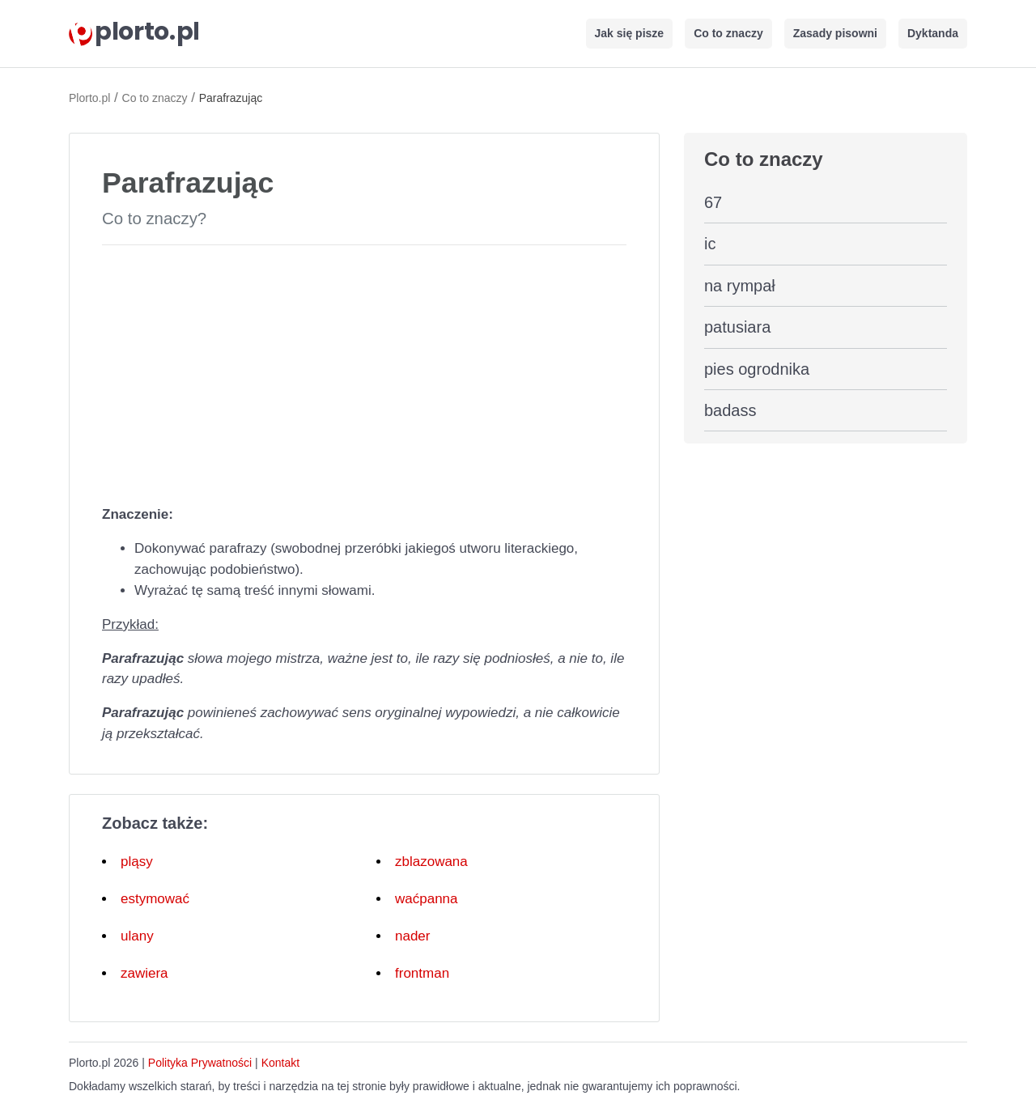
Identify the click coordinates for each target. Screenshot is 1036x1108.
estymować (155, 898)
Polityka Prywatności (200, 1062)
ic (709, 244)
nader (412, 936)
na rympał (739, 286)
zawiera (144, 973)
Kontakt (280, 1062)
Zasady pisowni (835, 33)
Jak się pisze (629, 33)
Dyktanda (932, 33)
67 (713, 202)
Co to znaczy (728, 33)
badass (730, 410)
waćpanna (426, 898)
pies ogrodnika (756, 369)
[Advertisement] (364, 371)
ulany (137, 936)
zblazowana (431, 861)
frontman (422, 973)
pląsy (137, 861)
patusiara (737, 327)
